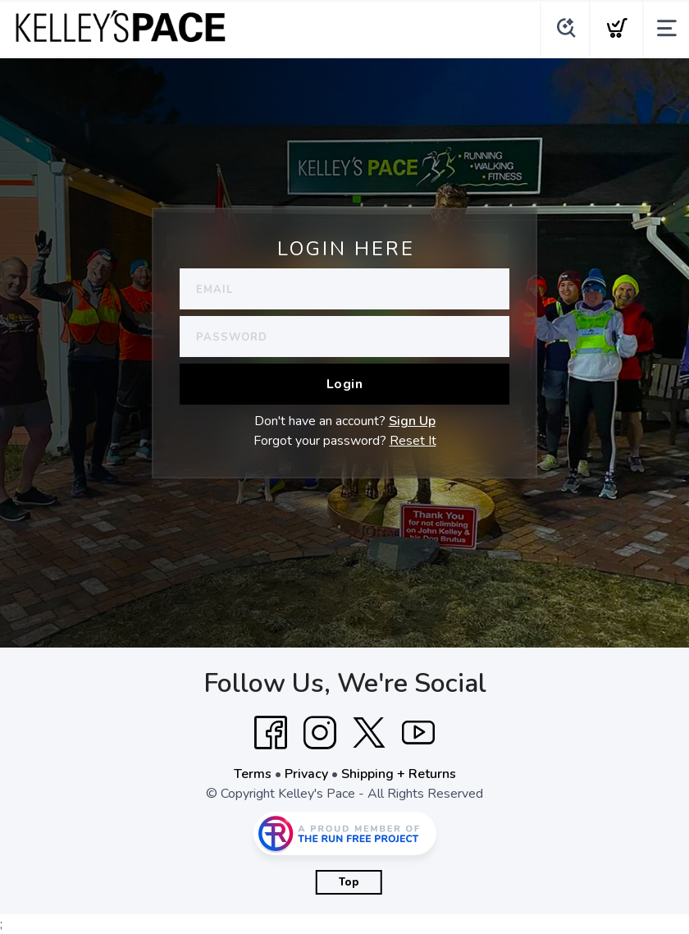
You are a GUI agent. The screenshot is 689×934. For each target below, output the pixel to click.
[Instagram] (319, 733)
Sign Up (412, 421)
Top (349, 882)
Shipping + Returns (398, 774)
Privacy (306, 774)
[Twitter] (369, 733)
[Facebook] (270, 733)
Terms (252, 774)
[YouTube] (418, 733)
